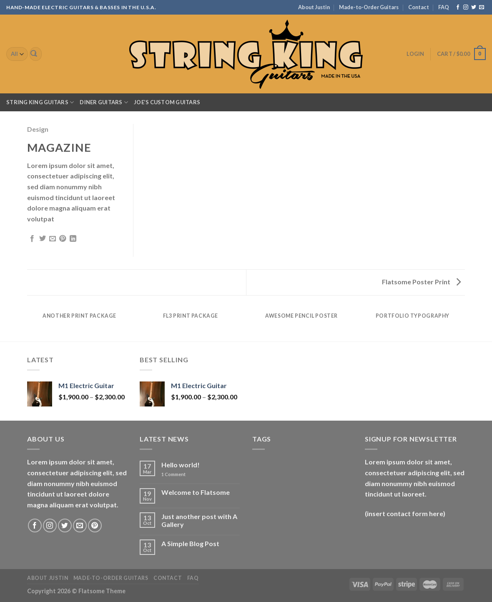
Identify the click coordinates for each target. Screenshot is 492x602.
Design (37, 129)
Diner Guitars (104, 102)
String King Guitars (40, 102)
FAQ (443, 7)
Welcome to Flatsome (195, 492)
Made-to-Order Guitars (369, 7)
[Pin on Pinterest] (62, 239)
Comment (173, 474)
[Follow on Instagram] (465, 7)
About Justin (314, 7)
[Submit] (34, 54)
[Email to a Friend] (52, 239)
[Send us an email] (481, 7)
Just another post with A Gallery (199, 520)
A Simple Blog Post (190, 543)
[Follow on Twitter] (473, 7)
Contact (418, 7)
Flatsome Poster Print (421, 282)
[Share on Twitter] (42, 239)
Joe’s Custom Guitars (167, 102)
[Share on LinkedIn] (73, 239)
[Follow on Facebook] (457, 7)
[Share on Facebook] (32, 239)
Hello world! (180, 465)
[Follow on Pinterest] (95, 525)
